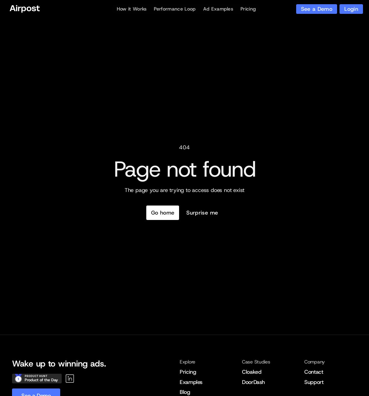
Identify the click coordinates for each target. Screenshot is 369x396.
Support (313, 382)
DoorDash (253, 382)
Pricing (188, 372)
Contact (313, 372)
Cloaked (251, 372)
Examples (191, 382)
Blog (185, 392)
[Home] (25, 9)
